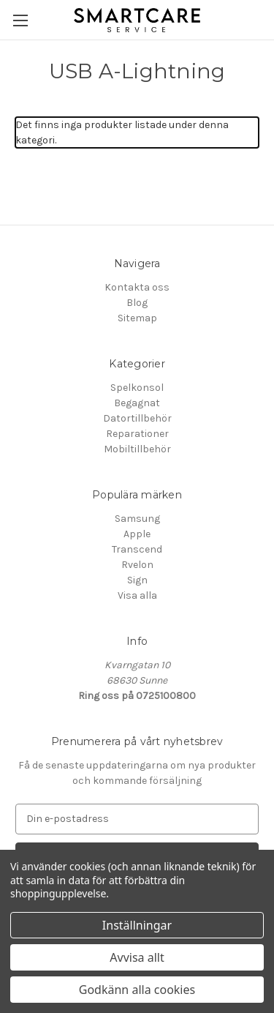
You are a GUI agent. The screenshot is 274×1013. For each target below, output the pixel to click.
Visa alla (137, 595)
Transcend (137, 549)
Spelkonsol (137, 387)
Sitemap (137, 318)
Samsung (137, 518)
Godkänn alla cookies (137, 990)
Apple (137, 534)
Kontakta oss (137, 287)
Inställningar (137, 925)
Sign (137, 580)
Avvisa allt (137, 957)
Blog (137, 302)
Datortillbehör (137, 418)
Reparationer (137, 433)
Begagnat (137, 403)
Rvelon (137, 564)
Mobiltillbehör (137, 449)
